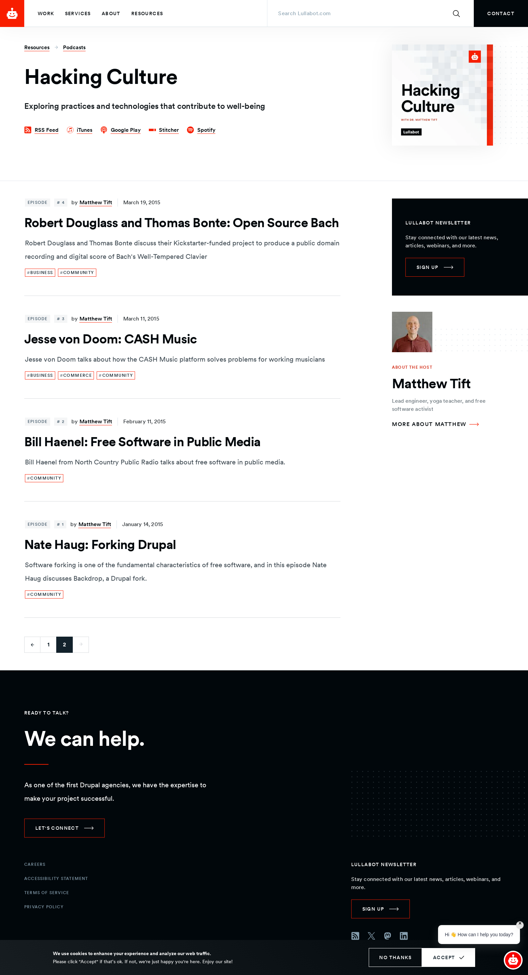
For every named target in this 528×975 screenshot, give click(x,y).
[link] (501, 13)
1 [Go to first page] (48, 644)
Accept (444, 957)
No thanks (395, 957)
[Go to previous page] (32, 645)
